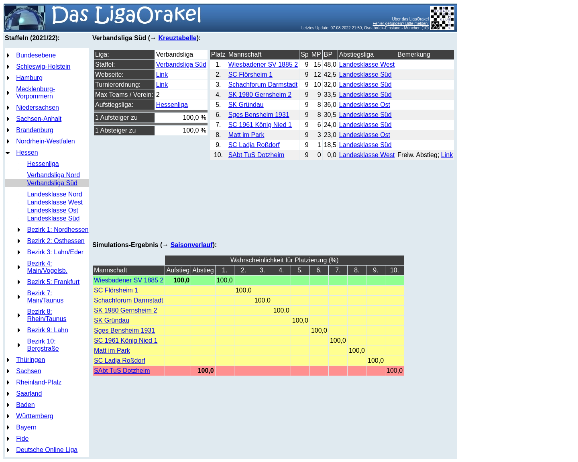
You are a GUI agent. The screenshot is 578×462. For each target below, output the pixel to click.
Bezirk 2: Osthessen (56, 240)
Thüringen (30, 359)
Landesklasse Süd (53, 218)
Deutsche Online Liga (46, 449)
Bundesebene (36, 55)
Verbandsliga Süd (52, 183)
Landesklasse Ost (52, 210)
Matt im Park (246, 134)
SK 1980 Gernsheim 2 (259, 94)
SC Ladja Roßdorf (254, 144)
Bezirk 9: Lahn (47, 330)
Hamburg (29, 77)
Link (162, 74)
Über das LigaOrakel (410, 19)
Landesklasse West (55, 202)
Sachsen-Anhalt (38, 118)
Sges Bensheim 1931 (258, 114)
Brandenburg (34, 130)
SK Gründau (246, 104)
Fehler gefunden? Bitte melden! (401, 23)
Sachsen (28, 371)
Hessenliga (43, 163)
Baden (25, 404)
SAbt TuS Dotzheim (256, 154)
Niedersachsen (37, 107)
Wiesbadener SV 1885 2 (263, 64)
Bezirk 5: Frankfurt (53, 281)
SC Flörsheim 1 (250, 74)
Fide (22, 438)
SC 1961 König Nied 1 (260, 124)
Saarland (29, 393)
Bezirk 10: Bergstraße (43, 345)
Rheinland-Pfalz (38, 382)
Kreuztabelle (177, 38)
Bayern (26, 427)
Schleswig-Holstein (43, 66)
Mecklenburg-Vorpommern (35, 93)
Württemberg (34, 416)
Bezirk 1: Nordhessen (58, 229)
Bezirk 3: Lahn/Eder (55, 252)
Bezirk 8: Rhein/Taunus (47, 315)
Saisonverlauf (192, 244)
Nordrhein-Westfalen (45, 141)
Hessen (27, 152)
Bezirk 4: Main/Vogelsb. (47, 267)
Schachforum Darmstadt (263, 84)
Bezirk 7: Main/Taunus (45, 297)
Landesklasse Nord (54, 194)
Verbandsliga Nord (53, 175)
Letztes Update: (315, 28)
